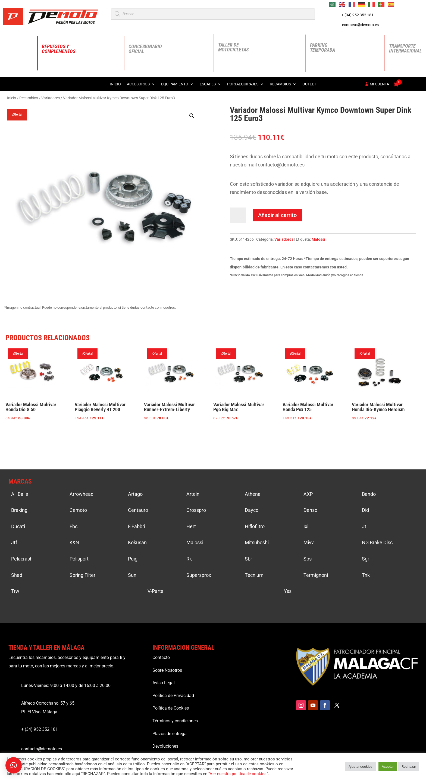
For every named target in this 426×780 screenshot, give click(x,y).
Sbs (307, 559)
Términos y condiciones (175, 720)
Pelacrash (22, 559)
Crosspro (196, 510)
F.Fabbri (136, 526)
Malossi (318, 239)
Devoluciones (165, 746)
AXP (308, 494)
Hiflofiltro (255, 526)
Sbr (248, 559)
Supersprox (198, 575)
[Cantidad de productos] (238, 215)
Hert (191, 526)
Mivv (308, 542)
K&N (74, 542)
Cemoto (78, 510)
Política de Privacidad (173, 695)
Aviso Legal (163, 682)
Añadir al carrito (277, 215)
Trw (15, 591)
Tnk (366, 575)
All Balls (19, 494)
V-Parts (155, 591)
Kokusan (137, 542)
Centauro (138, 510)
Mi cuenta (379, 84)
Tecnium (254, 575)
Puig (132, 559)
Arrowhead (81, 494)
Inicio (115, 84)
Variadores (50, 98)
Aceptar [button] (388, 766)
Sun (132, 575)
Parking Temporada (322, 47)
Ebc (73, 526)
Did (365, 510)
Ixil (306, 526)
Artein (192, 494)
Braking (19, 510)
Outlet (309, 84)
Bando (369, 494)
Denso (310, 510)
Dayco (251, 510)
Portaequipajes (242, 84)
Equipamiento (174, 84)
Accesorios (138, 84)
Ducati (18, 526)
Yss (288, 591)
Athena (253, 494)
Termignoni (315, 575)
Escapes (208, 84)
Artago (135, 494)
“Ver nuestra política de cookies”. (238, 773)
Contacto (161, 657)
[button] (192, 116)
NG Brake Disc (377, 542)
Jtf (14, 542)
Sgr (365, 559)
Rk (189, 559)
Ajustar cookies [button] (360, 766)
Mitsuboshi (257, 542)
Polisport (79, 559)
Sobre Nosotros (167, 670)
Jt (364, 526)
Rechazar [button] (409, 766)
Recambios (280, 84)
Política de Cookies (170, 708)
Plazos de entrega (169, 733)
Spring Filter (82, 575)
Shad (16, 575)
